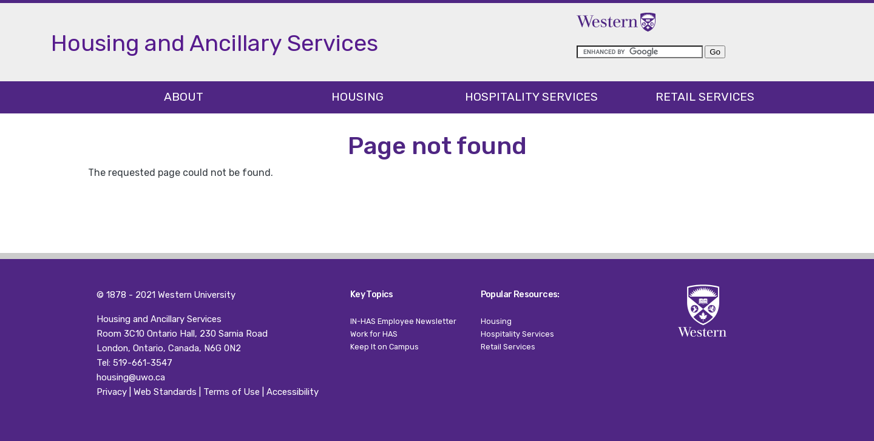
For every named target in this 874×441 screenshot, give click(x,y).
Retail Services (705, 97)
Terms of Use (231, 391)
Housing (357, 97)
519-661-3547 (142, 362)
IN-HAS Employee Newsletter (403, 321)
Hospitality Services (531, 97)
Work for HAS (374, 333)
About (183, 97)
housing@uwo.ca (131, 377)
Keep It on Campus (384, 346)
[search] (640, 51)
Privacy (112, 391)
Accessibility (292, 391)
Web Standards (165, 391)
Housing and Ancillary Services (159, 319)
